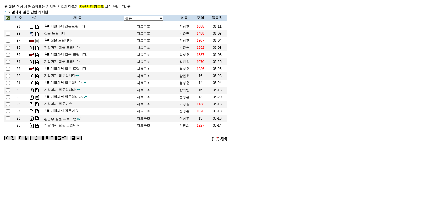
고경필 (184, 104)
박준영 (184, 34)
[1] (214, 139)
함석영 (184, 90)
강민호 (184, 76)
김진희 (184, 125)
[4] (225, 139)
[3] (221, 139)
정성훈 (184, 26)
